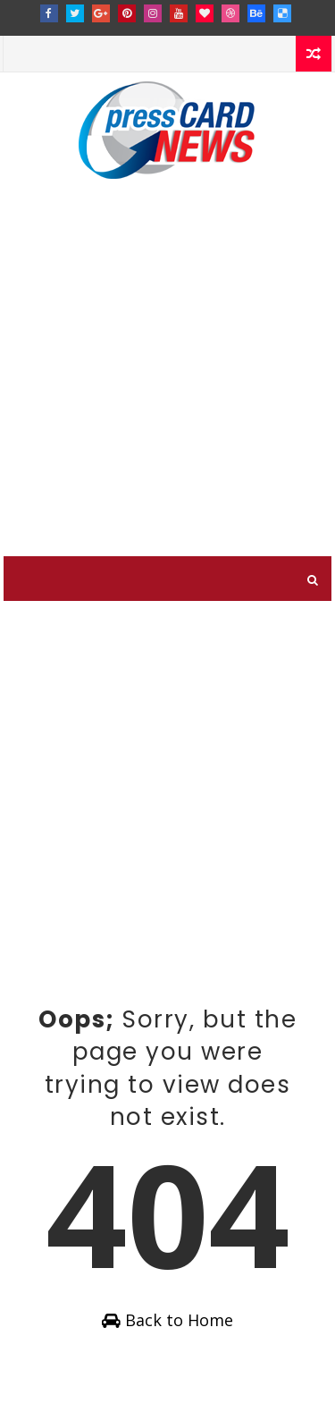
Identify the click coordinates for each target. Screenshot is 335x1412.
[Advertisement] (167, 379)
